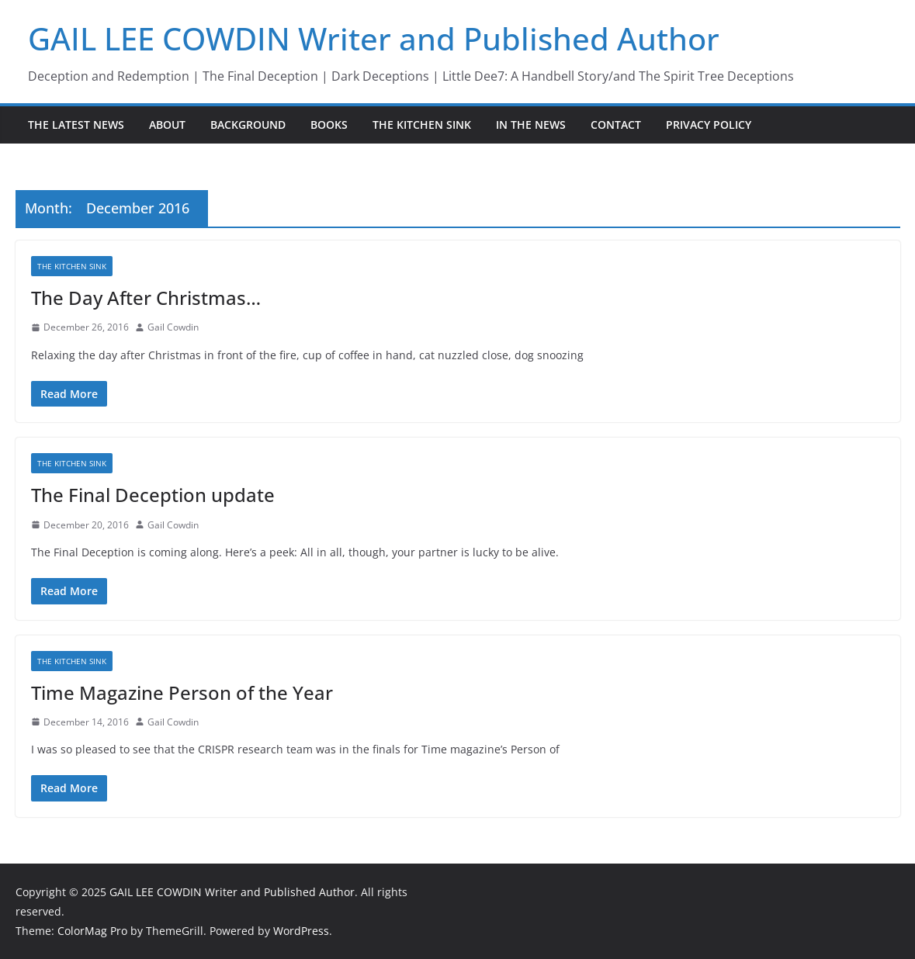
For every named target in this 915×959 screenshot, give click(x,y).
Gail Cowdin (173, 327)
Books (329, 124)
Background (248, 124)
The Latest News (76, 124)
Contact (616, 124)
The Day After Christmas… (146, 297)
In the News (531, 124)
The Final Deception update (153, 494)
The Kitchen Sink (422, 124)
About (167, 124)
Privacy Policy (708, 124)
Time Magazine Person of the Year (182, 692)
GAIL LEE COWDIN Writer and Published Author (373, 38)
